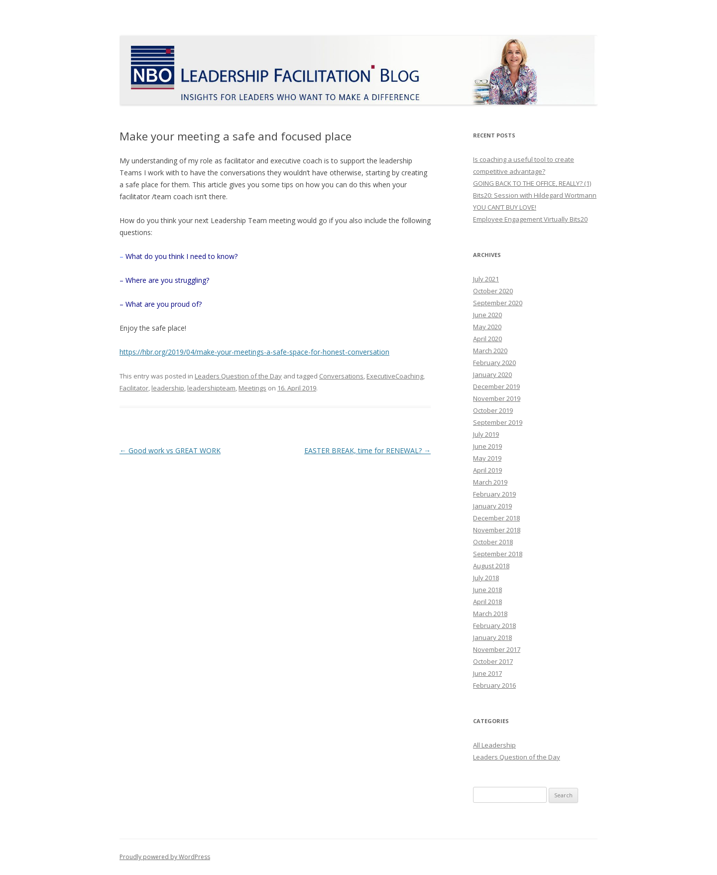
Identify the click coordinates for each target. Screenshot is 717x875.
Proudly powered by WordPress (165, 857)
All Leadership (494, 745)
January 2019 (492, 505)
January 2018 (492, 637)
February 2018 (494, 625)
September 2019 (497, 422)
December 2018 (496, 517)
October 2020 (493, 290)
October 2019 (493, 410)
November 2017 (496, 649)
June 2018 (487, 589)
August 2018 (491, 565)
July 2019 (486, 434)
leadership (167, 387)
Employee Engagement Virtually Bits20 (530, 219)
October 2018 (493, 541)
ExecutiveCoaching (394, 376)
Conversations (341, 376)
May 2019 (487, 458)
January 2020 (492, 374)
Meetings (252, 387)
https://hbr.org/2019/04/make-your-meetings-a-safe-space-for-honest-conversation (254, 352)
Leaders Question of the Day (238, 376)
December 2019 (496, 386)
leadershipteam (211, 387)
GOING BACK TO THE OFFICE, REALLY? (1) (532, 183)
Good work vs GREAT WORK (170, 450)
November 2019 (496, 398)
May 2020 (487, 326)
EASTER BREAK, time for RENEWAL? (367, 450)
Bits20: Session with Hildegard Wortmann (535, 195)
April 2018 (487, 601)
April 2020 (487, 338)
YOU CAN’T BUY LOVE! (504, 207)
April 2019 (487, 470)
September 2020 (497, 302)
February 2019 (494, 494)
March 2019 (490, 482)
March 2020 (490, 350)
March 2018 (490, 613)
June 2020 (487, 314)
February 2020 (494, 362)
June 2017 (487, 673)
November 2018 (496, 529)
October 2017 (493, 661)
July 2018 (486, 577)
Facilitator (134, 387)
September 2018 (497, 553)
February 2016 (494, 685)
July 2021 (486, 278)
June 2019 (487, 446)
